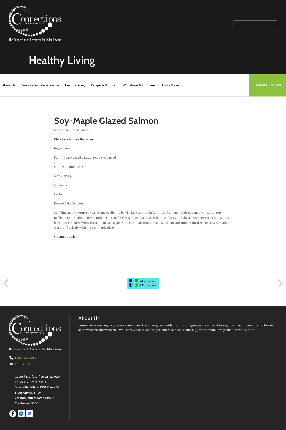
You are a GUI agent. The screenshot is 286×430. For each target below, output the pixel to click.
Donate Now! (267, 85)
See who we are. (244, 330)
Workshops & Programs (139, 85)
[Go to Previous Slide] (6, 283)
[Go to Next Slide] (280, 283)
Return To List (67, 236)
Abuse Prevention (173, 85)
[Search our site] (255, 24)
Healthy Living (75, 85)
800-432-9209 (25, 358)
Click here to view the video (73, 139)
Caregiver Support (104, 85)
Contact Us (22, 364)
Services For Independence (40, 85)
